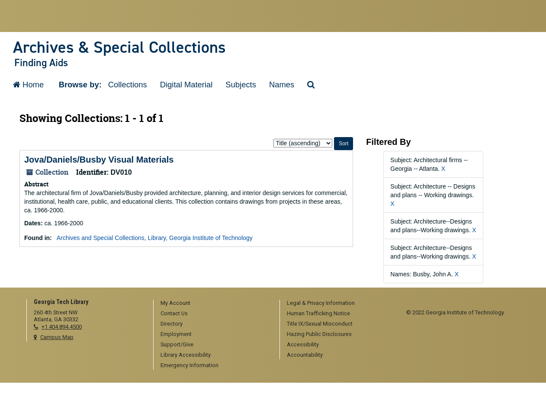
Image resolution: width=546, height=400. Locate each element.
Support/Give (177, 344)
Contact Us (174, 313)
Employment (176, 334)
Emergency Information (189, 365)
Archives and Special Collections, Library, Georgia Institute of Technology (155, 237)
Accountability (305, 355)
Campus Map (57, 337)
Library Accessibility (186, 355)
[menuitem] (214, 303)
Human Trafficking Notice (318, 313)
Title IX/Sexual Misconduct (320, 323)
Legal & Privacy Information (321, 303)
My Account (175, 303)
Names (281, 84)
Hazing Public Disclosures (319, 334)
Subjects (240, 84)
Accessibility (303, 344)
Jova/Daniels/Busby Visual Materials (98, 159)
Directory (172, 323)
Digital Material (186, 84)
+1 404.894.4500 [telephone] (62, 326)
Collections (127, 84)
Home (28, 84)
